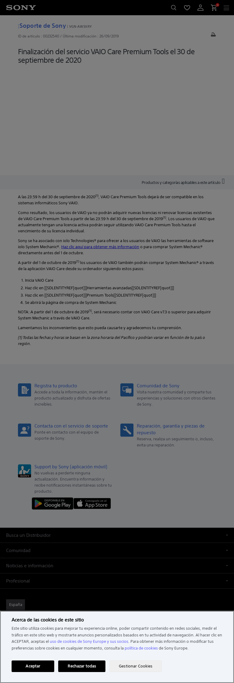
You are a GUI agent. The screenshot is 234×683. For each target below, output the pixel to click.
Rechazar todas (82, 666)
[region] (117, 647)
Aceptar (33, 666)
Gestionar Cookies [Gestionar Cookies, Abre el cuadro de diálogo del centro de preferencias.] (135, 666)
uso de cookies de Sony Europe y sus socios (89, 641)
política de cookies (141, 648)
